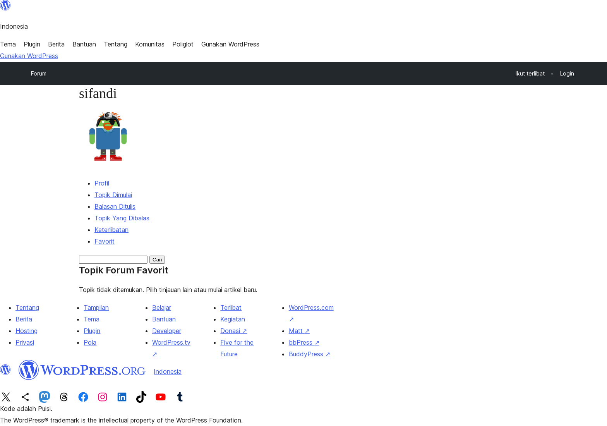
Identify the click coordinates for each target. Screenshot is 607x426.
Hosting (26, 331)
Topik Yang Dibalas (121, 218)
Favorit (104, 241)
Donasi (233, 331)
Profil (101, 183)
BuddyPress (309, 354)
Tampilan (96, 307)
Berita (23, 319)
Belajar (161, 307)
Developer (166, 331)
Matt (299, 331)
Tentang (27, 307)
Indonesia (168, 371)
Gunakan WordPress (29, 56)
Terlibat (231, 307)
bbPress (304, 342)
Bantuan (164, 319)
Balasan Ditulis (114, 206)
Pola (90, 342)
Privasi (24, 342)
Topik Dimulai (113, 195)
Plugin (92, 331)
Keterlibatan (111, 230)
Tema (91, 319)
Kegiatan (232, 319)
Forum (38, 73)
